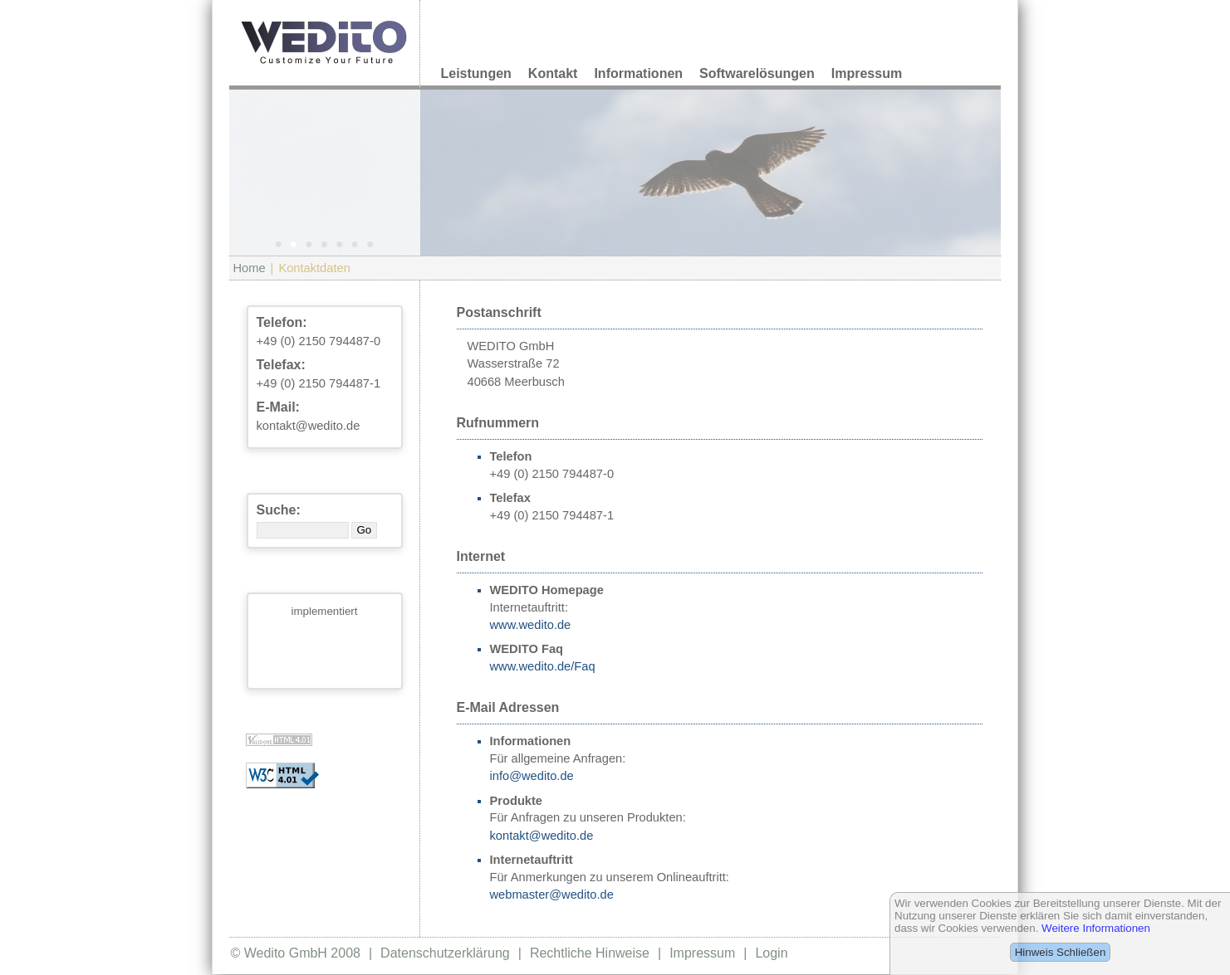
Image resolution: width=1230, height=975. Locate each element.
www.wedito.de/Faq (542, 666)
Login (771, 953)
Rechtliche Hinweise (589, 953)
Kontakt (553, 73)
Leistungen (476, 73)
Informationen (638, 73)
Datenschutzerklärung (445, 953)
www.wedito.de (530, 624)
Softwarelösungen (757, 73)
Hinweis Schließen (1060, 952)
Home (249, 268)
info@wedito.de (532, 775)
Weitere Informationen (1095, 928)
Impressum (866, 73)
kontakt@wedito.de (308, 425)
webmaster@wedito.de (552, 894)
